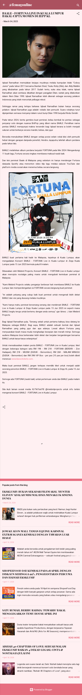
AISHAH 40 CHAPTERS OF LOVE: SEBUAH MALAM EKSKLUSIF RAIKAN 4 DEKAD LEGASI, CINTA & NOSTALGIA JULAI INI (34, 650)
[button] (78, 14)
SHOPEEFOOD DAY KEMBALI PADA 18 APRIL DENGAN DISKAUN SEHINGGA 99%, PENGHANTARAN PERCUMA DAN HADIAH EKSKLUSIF (37, 574)
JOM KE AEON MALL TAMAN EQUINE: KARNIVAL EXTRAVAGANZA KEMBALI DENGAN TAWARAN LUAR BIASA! (35, 534)
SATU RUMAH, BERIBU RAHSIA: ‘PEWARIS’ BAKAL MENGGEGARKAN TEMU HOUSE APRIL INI (34, 612)
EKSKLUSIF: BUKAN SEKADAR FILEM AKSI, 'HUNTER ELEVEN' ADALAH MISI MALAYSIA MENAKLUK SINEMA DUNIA (37, 495)
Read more (74, 522)
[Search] (78, 5)
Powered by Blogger (41, 689)
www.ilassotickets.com (22, 359)
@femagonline (20, 5)
